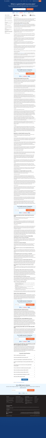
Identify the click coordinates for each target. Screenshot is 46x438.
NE (27, 407)
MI (23, 407)
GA (14, 407)
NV (28, 407)
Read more (23, 7)
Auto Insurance (8, 406)
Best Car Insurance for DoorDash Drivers (29, 397)
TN (38, 407)
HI (15, 407)
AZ (8, 407)
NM (30, 407)
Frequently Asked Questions (7, 33)
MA (22, 407)
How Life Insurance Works (9, 402)
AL (6, 407)
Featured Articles (18, 396)
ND (33, 407)
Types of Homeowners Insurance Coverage (10, 401)
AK (7, 407)
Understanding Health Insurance (20, 382)
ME (20, 407)
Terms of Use (32, 10)
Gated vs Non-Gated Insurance (8, 25)
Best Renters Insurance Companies (20, 402)
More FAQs (25, 379)
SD (37, 407)
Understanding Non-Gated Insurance (8, 26)
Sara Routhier (25, 15)
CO (10, 407)
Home (15, 382)
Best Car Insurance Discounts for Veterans (28, 399)
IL (16, 407)
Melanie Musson (17, 15)
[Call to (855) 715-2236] (35, 1)
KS (18, 407)
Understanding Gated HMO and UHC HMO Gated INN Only (8, 29)
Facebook (6, 413)
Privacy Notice (10, 415)
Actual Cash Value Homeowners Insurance (28, 403)
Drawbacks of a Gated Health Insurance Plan (8, 20)
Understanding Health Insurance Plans (8, 16)
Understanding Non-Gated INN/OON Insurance (8, 28)
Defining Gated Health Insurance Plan (8, 17)
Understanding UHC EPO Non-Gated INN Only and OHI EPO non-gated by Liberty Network (8, 31)
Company (35, 396)
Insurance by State (9, 405)
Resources (7, 396)
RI (36, 407)
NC (32, 407)
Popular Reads (27, 396)
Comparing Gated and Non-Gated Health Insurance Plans (8, 22)
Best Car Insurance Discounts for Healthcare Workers (28, 400)
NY (31, 407)
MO (25, 407)
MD (21, 407)
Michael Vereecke (33, 15)
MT (26, 407)
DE (12, 407)
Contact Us (35, 402)
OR (34, 407)
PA (35, 407)
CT (11, 407)
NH (29, 407)
